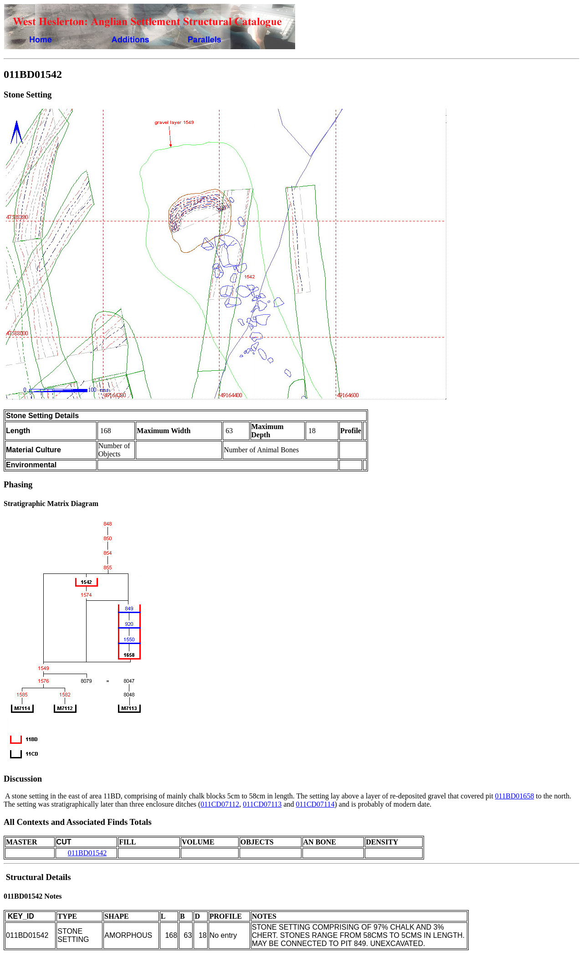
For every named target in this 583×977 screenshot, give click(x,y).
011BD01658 (514, 796)
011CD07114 (315, 804)
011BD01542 (87, 853)
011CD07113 (262, 804)
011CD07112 (219, 804)
